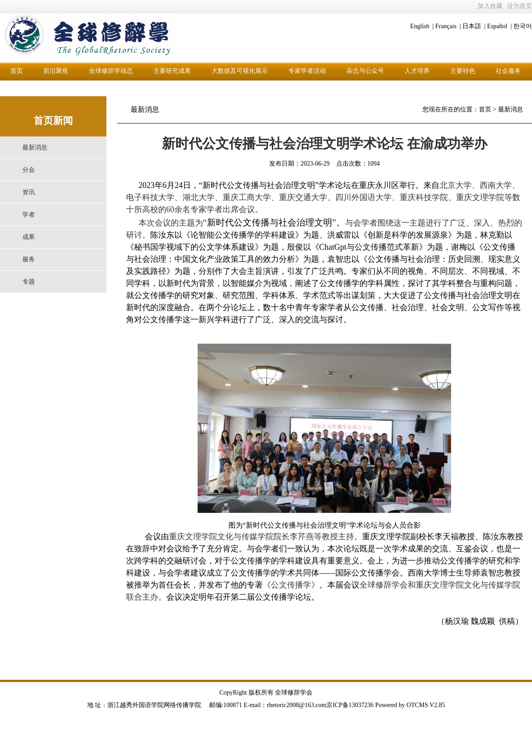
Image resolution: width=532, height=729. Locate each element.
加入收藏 (489, 6)
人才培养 (417, 71)
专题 (28, 281)
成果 (28, 237)
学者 (28, 214)
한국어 (522, 26)
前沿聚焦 (55, 71)
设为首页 (519, 6)
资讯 (28, 192)
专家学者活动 (307, 71)
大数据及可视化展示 (239, 71)
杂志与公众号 (365, 71)
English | (422, 26)
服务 (28, 259)
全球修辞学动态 (111, 71)
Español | (499, 26)
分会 (28, 169)
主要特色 (462, 71)
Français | (448, 26)
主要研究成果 (172, 71)
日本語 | (474, 26)
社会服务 (508, 71)
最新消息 (34, 147)
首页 (16, 71)
